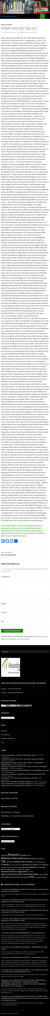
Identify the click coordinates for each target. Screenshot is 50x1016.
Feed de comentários (8, 738)
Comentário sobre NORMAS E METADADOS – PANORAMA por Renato (24, 957)
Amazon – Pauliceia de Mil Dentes (12, 692)
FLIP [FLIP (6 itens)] (40, 865)
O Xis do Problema (9, 16)
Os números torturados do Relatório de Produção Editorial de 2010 (23, 774)
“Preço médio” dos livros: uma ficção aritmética (16, 783)
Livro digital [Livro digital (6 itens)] (19, 869)
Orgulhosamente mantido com (10, 1013)
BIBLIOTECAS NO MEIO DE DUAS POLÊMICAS (17, 782)
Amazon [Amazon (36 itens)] (13, 854)
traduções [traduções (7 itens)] (43, 877)
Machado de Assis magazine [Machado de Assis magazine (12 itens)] (13, 871)
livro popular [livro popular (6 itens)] (26, 869)
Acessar (3, 731)
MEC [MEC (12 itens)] (20, 874)
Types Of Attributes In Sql (26, 525)
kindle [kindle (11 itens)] (33, 867)
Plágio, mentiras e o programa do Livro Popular (16, 785)
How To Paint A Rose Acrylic (16, 536)
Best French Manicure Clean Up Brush (23, 530)
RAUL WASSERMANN (25, 553)
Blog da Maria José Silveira (9, 798)
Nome (4, 604)
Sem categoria (6, 24)
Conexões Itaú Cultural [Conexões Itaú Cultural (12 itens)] (22, 862)
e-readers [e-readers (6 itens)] (12, 865)
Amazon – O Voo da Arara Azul (11, 689)
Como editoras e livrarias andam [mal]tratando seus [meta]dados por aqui (25, 770)
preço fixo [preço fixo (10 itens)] (5, 877)
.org (2, 742)
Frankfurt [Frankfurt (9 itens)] (45, 865)
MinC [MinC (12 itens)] (36, 874)
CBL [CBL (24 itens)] (3, 861)
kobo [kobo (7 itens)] (37, 867)
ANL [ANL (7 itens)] (20, 855)
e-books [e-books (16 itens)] (5, 864)
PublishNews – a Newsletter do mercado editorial (17, 816)
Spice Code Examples (8, 525)
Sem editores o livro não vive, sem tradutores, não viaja (19, 778)
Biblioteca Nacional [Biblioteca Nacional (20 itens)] (11, 858)
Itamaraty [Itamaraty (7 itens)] (18, 867)
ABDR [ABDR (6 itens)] (5, 855)
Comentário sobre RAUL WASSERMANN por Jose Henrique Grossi (23, 933)
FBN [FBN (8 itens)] (23, 865)
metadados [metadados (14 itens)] (28, 874)
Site (2, 621)
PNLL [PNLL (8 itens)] (46, 874)
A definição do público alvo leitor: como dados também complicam (22, 759)
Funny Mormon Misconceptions (23, 533)
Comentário (5, 576)
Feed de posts (5, 734)
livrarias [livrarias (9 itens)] (42, 867)
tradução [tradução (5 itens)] (37, 877)
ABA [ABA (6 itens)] (2, 855)
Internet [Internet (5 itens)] (12, 867)
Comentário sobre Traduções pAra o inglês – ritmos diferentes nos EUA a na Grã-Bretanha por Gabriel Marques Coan (24, 971)
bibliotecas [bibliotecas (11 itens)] (27, 858)
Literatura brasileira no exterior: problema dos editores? (19, 755)
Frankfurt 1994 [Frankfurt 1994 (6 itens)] (5, 867)
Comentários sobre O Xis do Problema (19, 884)
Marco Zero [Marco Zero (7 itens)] (29, 872)
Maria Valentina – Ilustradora (10, 812)
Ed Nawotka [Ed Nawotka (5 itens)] (19, 864)
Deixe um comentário (30, 32)
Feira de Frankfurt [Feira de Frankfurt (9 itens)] (31, 865)
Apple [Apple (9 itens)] (24, 855)
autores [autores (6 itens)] (29, 855)
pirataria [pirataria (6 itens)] (41, 874)
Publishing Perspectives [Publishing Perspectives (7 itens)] (16, 877)
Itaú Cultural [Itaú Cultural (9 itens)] (25, 867)
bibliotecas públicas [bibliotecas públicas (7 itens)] (38, 858)
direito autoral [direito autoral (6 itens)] (41, 862)
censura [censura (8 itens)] (9, 862)
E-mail (4, 612)
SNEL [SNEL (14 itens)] (32, 877)
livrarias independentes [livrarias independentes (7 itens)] (8, 869)
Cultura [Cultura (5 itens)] (35, 862)
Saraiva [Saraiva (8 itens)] (26, 877)
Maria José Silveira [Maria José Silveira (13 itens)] (9, 874)
